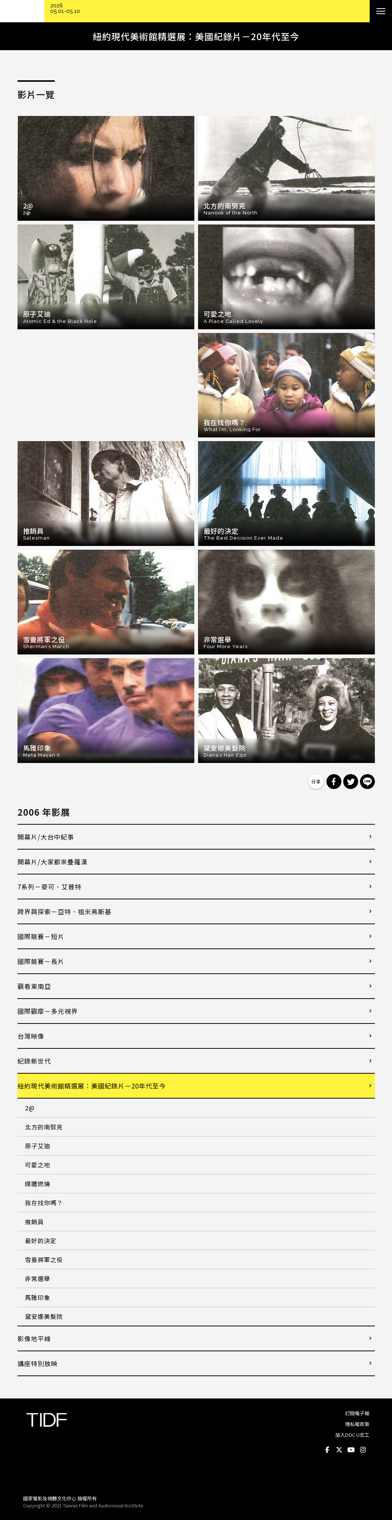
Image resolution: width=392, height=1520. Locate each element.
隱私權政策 (357, 1423)
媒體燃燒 (37, 1183)
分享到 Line (367, 781)
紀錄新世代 (34, 1060)
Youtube (351, 1450)
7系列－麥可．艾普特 (49, 886)
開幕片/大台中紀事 (45, 836)
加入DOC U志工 (352, 1434)
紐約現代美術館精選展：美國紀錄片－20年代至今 (91, 1085)
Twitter (339, 1450)
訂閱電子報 (357, 1413)
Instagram (363, 1450)
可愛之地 (37, 1164)
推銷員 (34, 1221)
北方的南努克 (44, 1126)
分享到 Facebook (333, 781)
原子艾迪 (37, 1145)
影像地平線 (34, 1338)
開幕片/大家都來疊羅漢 (52, 861)
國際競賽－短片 (40, 936)
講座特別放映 (37, 1363)
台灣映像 (30, 1036)
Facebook (328, 1450)
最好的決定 (41, 1240)
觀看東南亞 (34, 986)
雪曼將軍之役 (44, 1259)
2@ (30, 1107)
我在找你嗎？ (44, 1202)
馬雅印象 (37, 1297)
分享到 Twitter (350, 781)
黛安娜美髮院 (44, 1316)
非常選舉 (37, 1278)
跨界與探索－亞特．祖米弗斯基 (64, 911)
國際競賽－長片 (40, 961)
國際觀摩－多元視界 (47, 1011)
